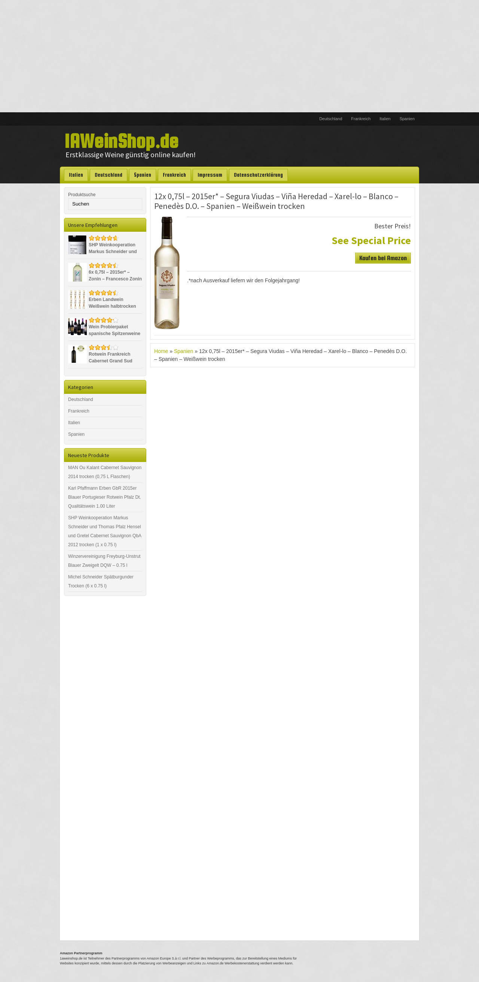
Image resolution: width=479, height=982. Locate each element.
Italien (384, 118)
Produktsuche (81, 194)
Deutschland (330, 118)
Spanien (407, 118)
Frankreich (360, 118)
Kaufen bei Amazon (383, 258)
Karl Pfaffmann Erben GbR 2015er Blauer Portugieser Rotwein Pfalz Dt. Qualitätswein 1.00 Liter (104, 497)
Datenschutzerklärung (258, 175)
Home (161, 351)
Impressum (210, 175)
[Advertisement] (239, 56)
